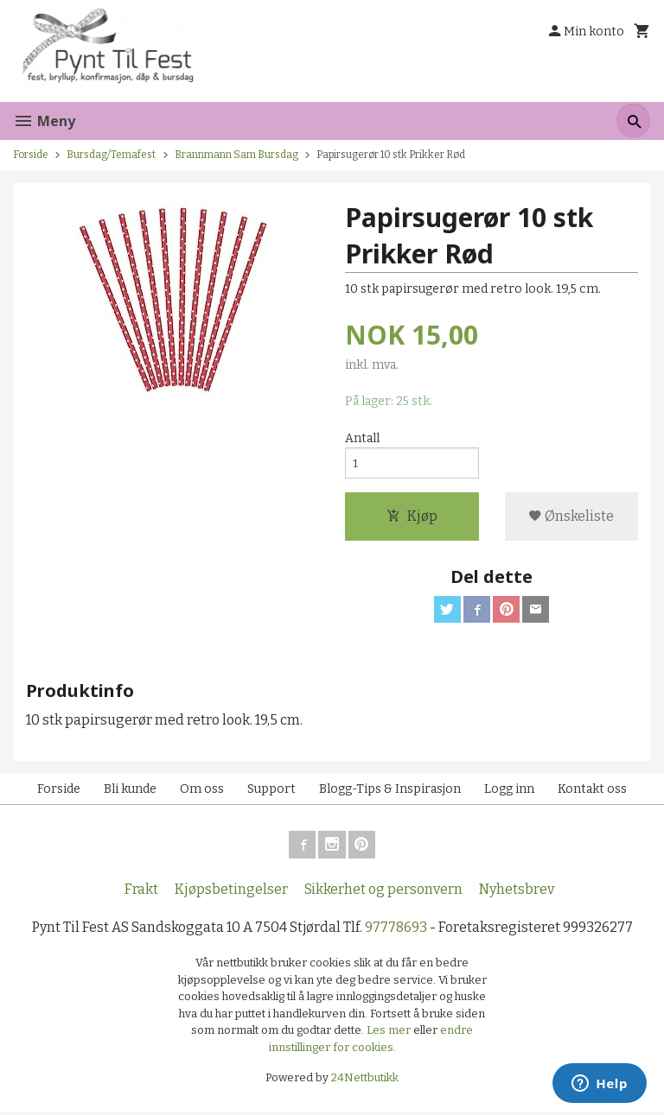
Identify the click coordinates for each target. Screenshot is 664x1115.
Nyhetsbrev (516, 892)
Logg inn (509, 791)
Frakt (141, 892)
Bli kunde (130, 791)
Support (271, 791)
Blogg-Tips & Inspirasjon (390, 791)
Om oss (202, 791)
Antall (362, 439)
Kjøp (411, 518)
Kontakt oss (592, 791)
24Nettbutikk (365, 1080)
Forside (30, 155)
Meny (44, 120)
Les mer (390, 1033)
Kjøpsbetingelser (231, 892)
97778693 (396, 930)
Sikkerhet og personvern (383, 892)
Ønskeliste (571, 518)
